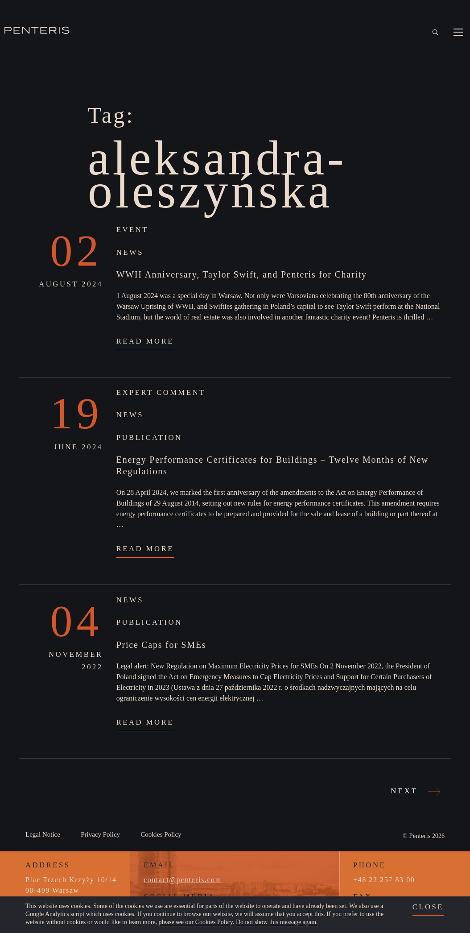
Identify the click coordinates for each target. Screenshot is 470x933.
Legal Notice (42, 834)
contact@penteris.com (183, 879)
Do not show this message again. (277, 922)
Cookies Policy (160, 834)
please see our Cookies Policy (196, 922)
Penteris (419, 835)
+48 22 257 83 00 (384, 879)
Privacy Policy (100, 834)
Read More (145, 341)
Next (414, 790)
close (428, 907)
